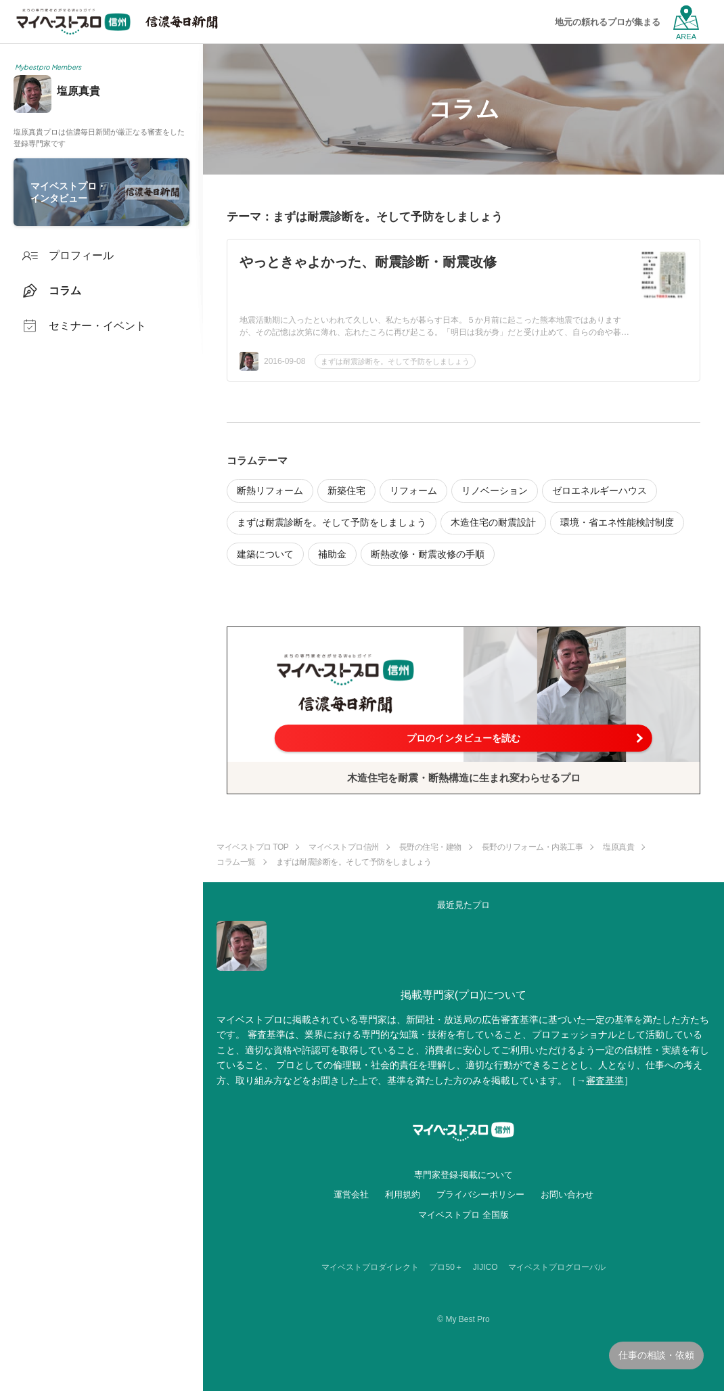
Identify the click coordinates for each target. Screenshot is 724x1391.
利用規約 (402, 1194)
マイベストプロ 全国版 (463, 1215)
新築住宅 (346, 490)
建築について (265, 554)
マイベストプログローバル (557, 1267)
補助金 (332, 554)
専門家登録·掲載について (464, 1175)
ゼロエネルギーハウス (599, 490)
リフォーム (413, 490)
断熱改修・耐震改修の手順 (427, 554)
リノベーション (494, 490)
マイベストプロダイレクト (370, 1267)
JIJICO (485, 1267)
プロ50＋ (445, 1267)
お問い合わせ (567, 1194)
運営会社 (351, 1194)
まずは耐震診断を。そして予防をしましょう (395, 361)
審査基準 (605, 1080)
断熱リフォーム (270, 490)
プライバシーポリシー (480, 1194)
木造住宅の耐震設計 (493, 522)
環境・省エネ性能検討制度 (617, 522)
